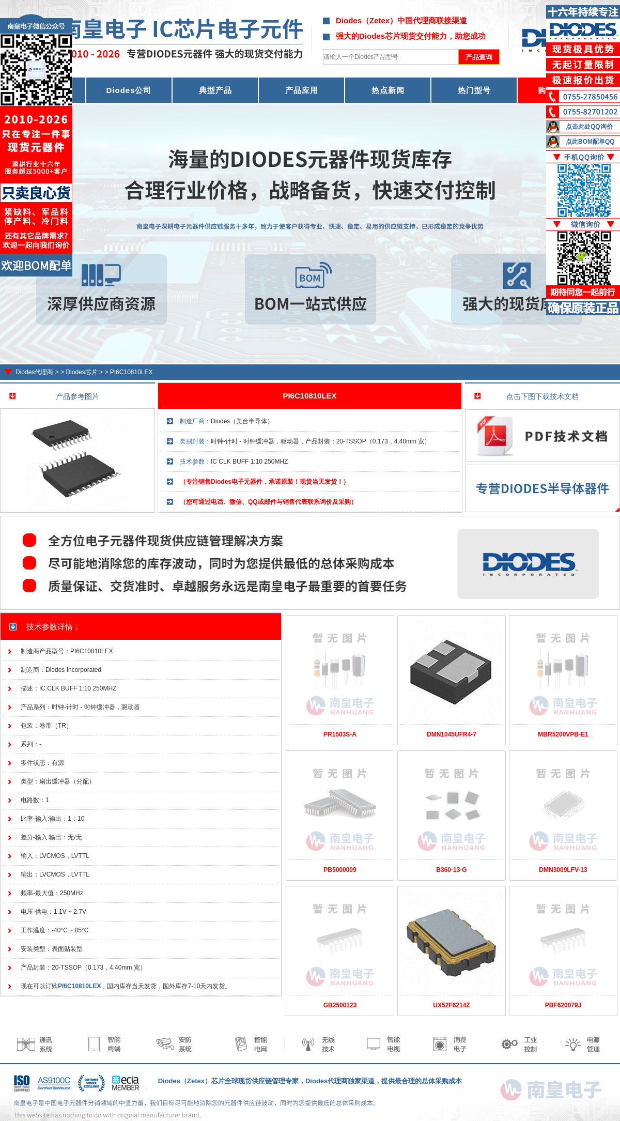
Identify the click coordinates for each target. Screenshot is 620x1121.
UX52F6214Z (451, 1005)
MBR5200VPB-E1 (563, 734)
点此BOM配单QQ (590, 141)
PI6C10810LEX (131, 372)
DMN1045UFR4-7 (451, 734)
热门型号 (474, 90)
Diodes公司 (128, 90)
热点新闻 (388, 90)
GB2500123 (340, 1005)
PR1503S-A (340, 734)
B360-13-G (451, 869)
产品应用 (301, 90)
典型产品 (215, 90)
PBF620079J (563, 1005)
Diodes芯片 (81, 372)
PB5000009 (339, 869)
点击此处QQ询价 (589, 126)
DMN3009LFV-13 (563, 869)
